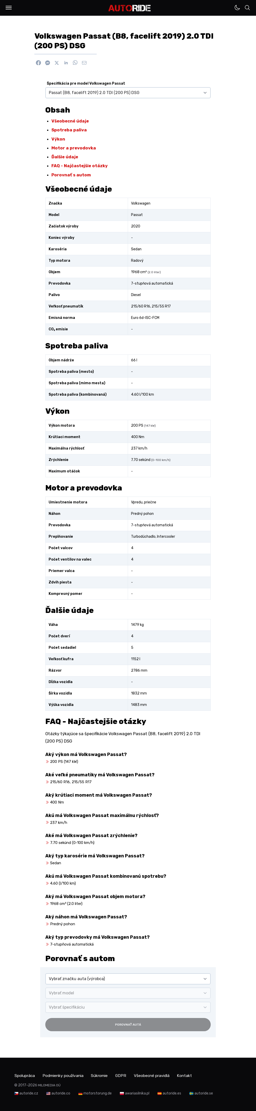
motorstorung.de (97, 1093)
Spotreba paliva (69, 129)
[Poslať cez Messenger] (48, 63)
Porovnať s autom (71, 174)
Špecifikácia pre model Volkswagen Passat (86, 83)
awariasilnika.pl (137, 1093)
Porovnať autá (128, 1024)
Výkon (58, 139)
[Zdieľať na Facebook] (38, 63)
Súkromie (103, 1075)
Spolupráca (25, 1075)
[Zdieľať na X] (57, 63)
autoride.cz (28, 1093)
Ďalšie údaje (64, 156)
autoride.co (60, 1093)
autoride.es (172, 1093)
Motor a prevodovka (73, 147)
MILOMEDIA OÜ (49, 1085)
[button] (8, 7)
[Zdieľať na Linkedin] (66, 63)
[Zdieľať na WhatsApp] (75, 63)
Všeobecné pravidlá (158, 1075)
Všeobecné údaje (70, 121)
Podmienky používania (65, 1075)
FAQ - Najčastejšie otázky (79, 165)
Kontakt (192, 1075)
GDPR (126, 1075)
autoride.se (203, 1093)
